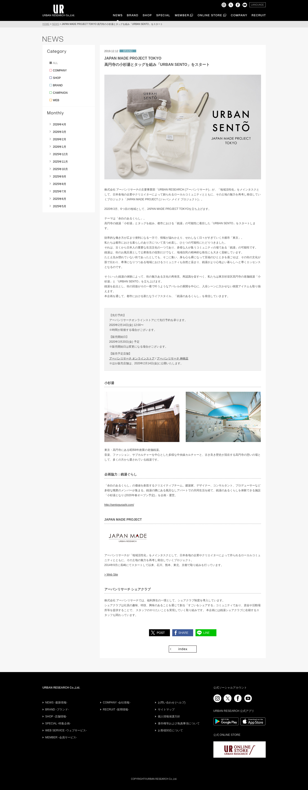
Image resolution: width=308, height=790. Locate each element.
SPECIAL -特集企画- (58, 723)
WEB (56, 100)
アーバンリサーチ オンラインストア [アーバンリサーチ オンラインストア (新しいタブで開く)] (132, 358)
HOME (46, 24)
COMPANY (60, 70)
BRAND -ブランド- (57, 709)
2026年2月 (59, 139)
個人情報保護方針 (169, 716)
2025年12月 (60, 154)
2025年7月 (59, 191)
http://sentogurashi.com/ (119, 504)
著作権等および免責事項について (179, 723)
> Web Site (111, 574)
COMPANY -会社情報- (117, 702)
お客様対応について (170, 730)
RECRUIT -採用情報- (116, 709)
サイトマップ (166, 709)
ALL (55, 63)
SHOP (57, 78)
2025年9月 (59, 176)
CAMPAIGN (60, 92)
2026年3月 (59, 132)
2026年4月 (59, 124)
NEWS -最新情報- (56, 702)
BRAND (58, 85)
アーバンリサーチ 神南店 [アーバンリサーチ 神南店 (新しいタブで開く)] (172, 358)
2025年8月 (59, 184)
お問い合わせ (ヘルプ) (171, 702)
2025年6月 (59, 199)
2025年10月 (60, 169)
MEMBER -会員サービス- (61, 737)
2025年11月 (60, 161)
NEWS (55, 24)
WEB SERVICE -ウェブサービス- (66, 730)
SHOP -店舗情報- (56, 716)
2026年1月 (59, 146)
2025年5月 (59, 206)
